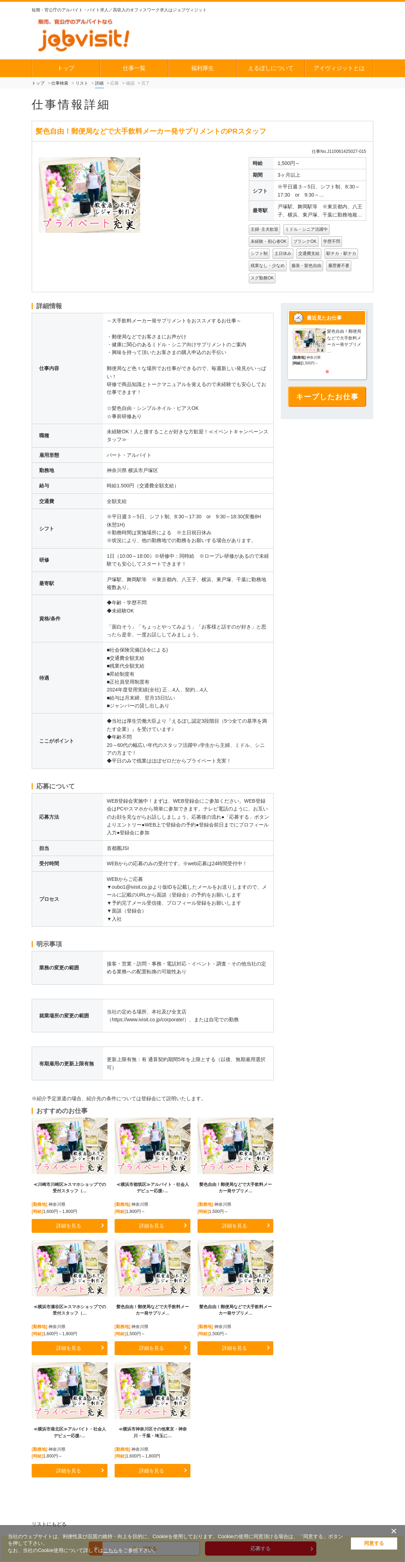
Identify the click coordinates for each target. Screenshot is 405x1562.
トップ (65, 68)
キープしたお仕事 (327, 397)
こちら (110, 1550)
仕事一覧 (134, 68)
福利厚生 (202, 68)
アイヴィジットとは (339, 68)
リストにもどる (49, 1524)
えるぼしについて (271, 68)
